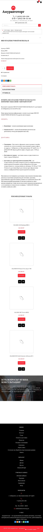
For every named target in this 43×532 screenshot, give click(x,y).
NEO (6, 50)
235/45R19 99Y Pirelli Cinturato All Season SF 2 (21, 356)
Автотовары (7, 30)
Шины (21, 460)
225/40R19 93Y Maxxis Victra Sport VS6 (21, 268)
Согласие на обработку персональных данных (21, 450)
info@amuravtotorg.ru (22, 508)
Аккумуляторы (21, 467)
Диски (12, 30)
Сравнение (21, 483)
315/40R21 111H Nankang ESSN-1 (21, 225)
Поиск (21, 452)
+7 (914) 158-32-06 (23, 18)
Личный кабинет (21, 475)
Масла (21, 465)
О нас (21, 435)
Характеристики (8, 89)
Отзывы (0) (6, 93)
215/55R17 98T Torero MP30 (21, 312)
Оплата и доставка (21, 437)
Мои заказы (21, 480)
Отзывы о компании (21, 442)
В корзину (21, 231)
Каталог (21, 433)
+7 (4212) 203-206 (22, 16)
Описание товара (8, 86)
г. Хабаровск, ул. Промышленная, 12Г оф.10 (22, 20)
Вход (21, 485)
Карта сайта (21, 447)
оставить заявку (6, 186)
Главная (21, 430)
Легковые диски (18, 30)
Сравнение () (21, 22)
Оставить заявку (21, 396)
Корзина (21, 478)
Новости (21, 440)
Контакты (21, 445)
